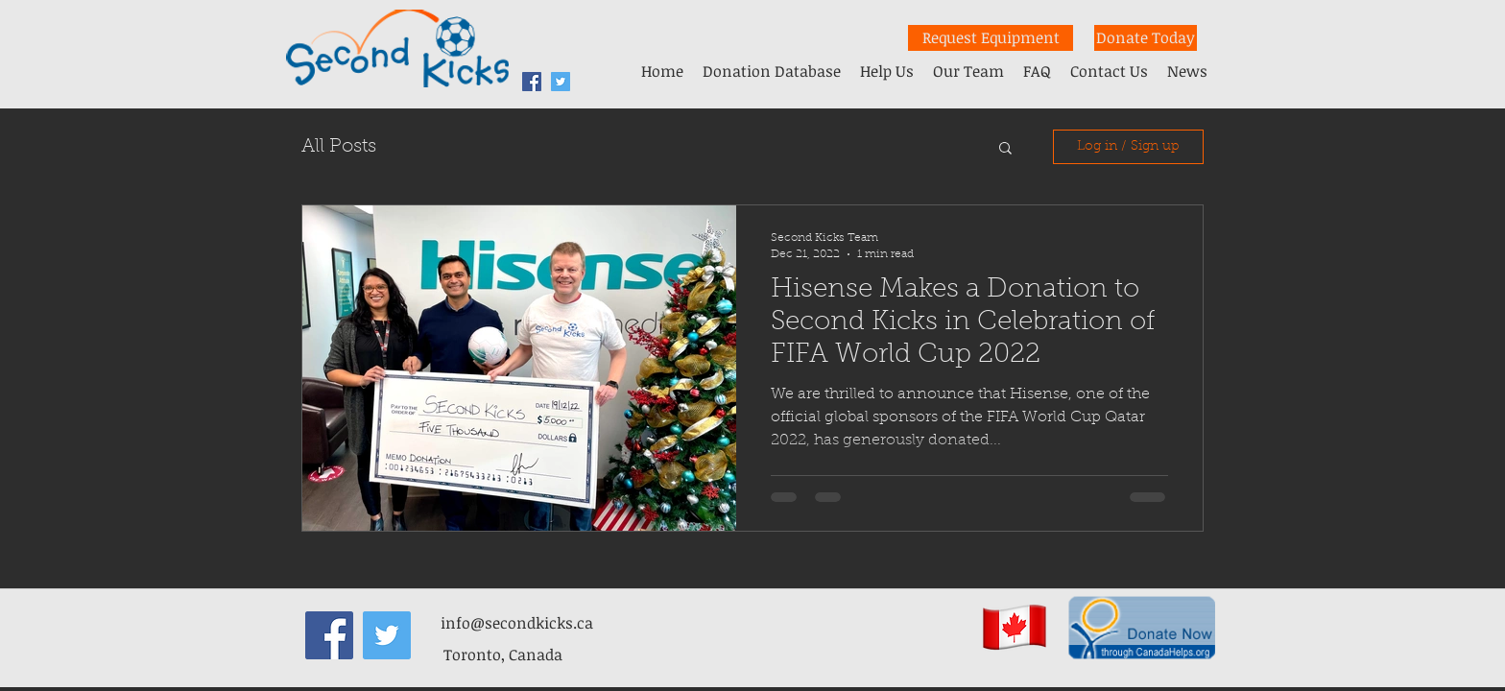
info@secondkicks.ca (517, 622)
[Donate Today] (1145, 38)
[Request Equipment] (990, 38)
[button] (1005, 149)
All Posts (338, 146)
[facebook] (531, 81)
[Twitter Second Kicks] (560, 81)
